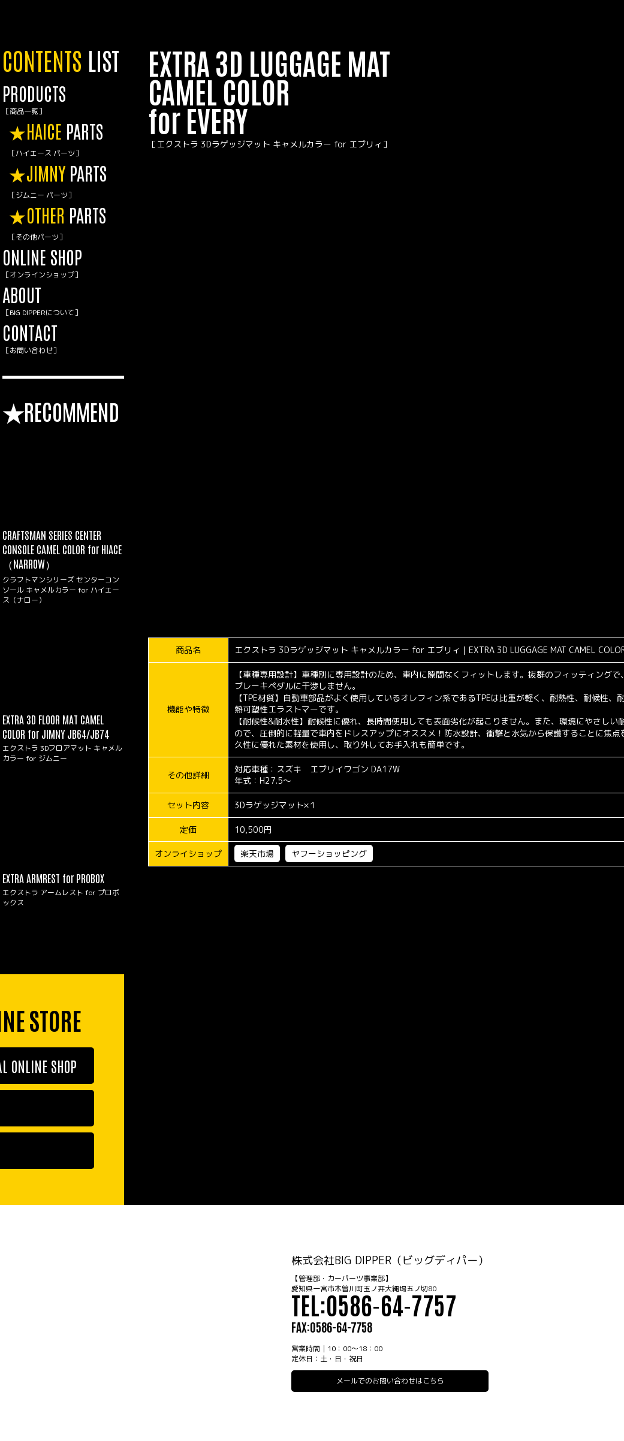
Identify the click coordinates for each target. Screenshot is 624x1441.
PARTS (66, 140)
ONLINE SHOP (63, 263)
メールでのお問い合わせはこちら (390, 1381)
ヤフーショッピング (329, 853)
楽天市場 (257, 853)
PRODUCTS (63, 100)
